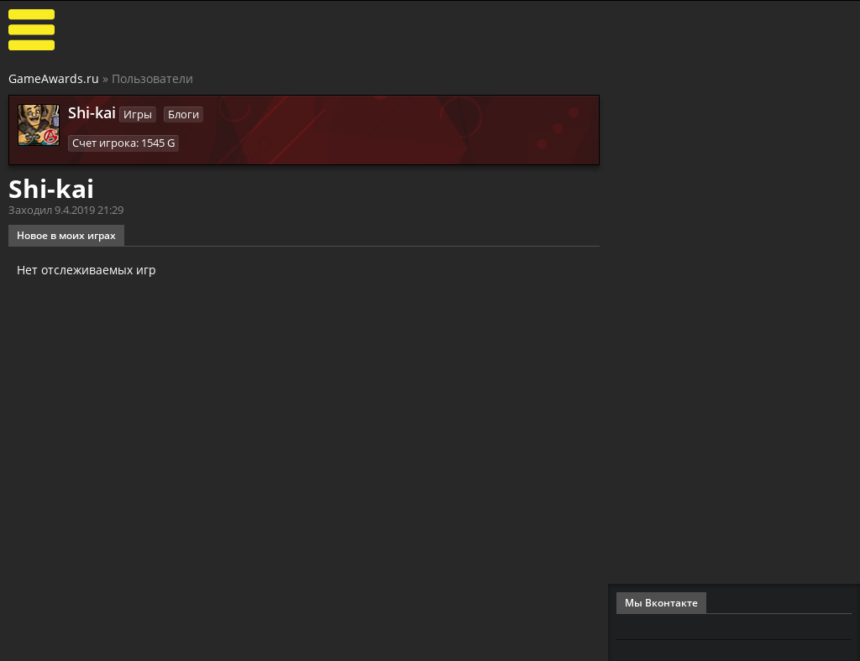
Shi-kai (92, 112)
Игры (137, 114)
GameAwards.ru (53, 78)
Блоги (183, 114)
